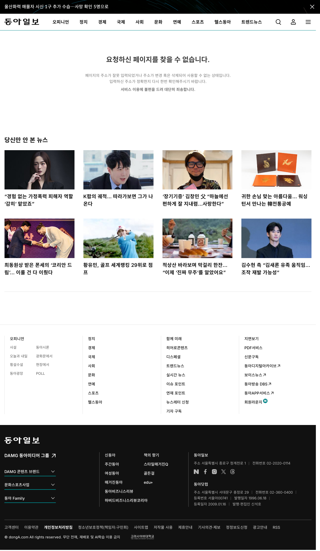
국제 (91, 356)
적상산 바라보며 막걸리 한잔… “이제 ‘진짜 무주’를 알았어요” (194, 268)
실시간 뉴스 (175, 375)
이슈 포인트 (175, 384)
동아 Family (30, 498)
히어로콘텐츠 (177, 347)
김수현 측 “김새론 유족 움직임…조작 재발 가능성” (275, 268)
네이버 (196, 471)
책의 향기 (151, 455)
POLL (40, 373)
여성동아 (112, 473)
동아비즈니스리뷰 (119, 491)
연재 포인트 (175, 393)
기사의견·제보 (209, 527)
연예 (91, 384)
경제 (91, 347)
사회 (91, 365)
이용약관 (31, 527)
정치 (91, 338)
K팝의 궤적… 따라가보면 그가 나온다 (118, 200)
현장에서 (42, 364)
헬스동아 (95, 402)
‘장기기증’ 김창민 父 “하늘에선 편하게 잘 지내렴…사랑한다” (195, 200)
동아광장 (16, 373)
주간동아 (112, 464)
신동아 (110, 455)
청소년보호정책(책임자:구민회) (103, 527)
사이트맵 (141, 527)
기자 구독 (174, 411)
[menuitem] (61, 22)
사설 (13, 347)
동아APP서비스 (259, 393)
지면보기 (251, 338)
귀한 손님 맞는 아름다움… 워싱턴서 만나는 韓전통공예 (274, 200)
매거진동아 (114, 482)
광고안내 (260, 527)
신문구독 (251, 356)
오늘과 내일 (18, 356)
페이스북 (205, 471)
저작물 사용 (163, 527)
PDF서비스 (253, 347)
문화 (91, 375)
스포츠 (93, 393)
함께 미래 (174, 338)
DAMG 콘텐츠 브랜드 (30, 471)
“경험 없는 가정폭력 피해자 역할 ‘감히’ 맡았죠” (38, 200)
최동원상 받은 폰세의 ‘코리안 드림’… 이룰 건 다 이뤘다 (38, 268)
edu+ (148, 482)
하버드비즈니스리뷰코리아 (126, 500)
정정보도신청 (236, 527)
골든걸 (149, 473)
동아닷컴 (201, 484)
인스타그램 (214, 471)
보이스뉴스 (255, 375)
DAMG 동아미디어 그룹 (30, 455)
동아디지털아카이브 (262, 365)
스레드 (232, 471)
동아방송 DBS (258, 384)
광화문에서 (44, 356)
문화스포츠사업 (30, 485)
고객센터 (11, 527)
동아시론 (42, 347)
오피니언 (17, 338)
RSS (276, 527)
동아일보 (21, 22)
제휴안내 (185, 527)
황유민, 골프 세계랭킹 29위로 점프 (118, 268)
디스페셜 (173, 356)
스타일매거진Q (156, 464)
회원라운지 (253, 402)
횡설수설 (16, 364)
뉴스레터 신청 (177, 402)
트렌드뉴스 (175, 365)
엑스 (223, 471)
